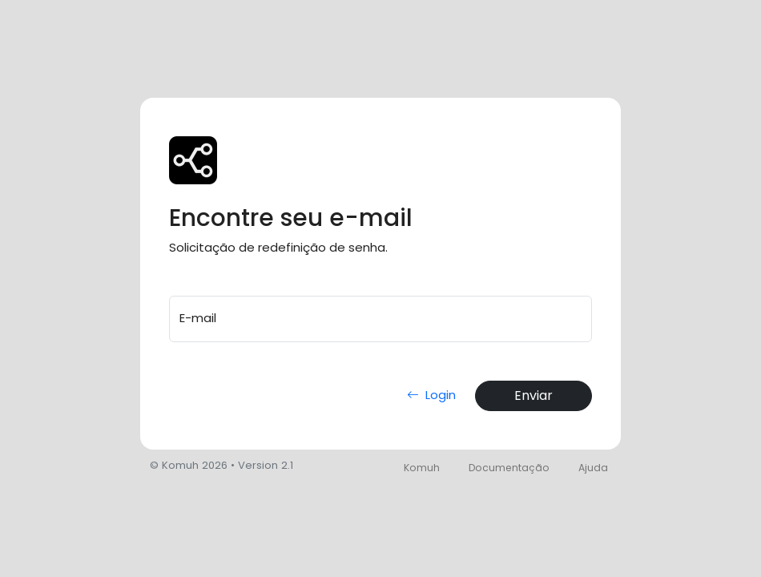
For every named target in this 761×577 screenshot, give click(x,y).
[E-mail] (380, 319)
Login (428, 394)
